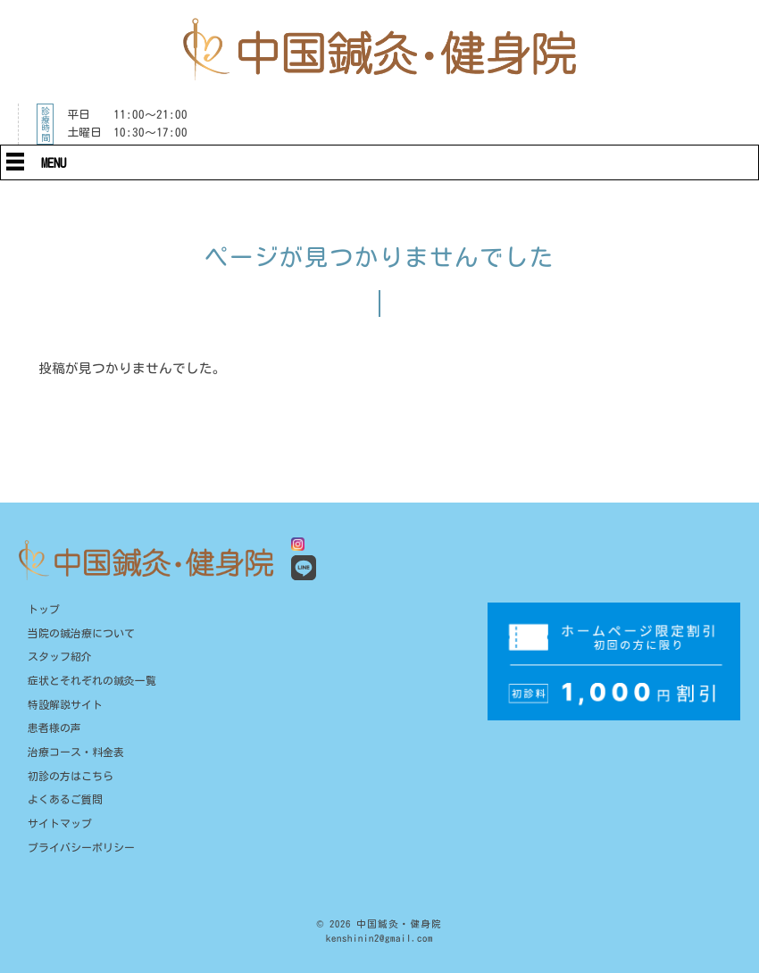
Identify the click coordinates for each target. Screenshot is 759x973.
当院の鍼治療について (81, 633)
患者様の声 (54, 728)
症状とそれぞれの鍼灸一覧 (92, 681)
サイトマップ (60, 823)
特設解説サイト (65, 705)
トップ (44, 609)
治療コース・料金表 (76, 752)
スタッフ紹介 (60, 656)
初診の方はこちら (70, 776)
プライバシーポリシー (81, 847)
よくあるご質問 (65, 799)
